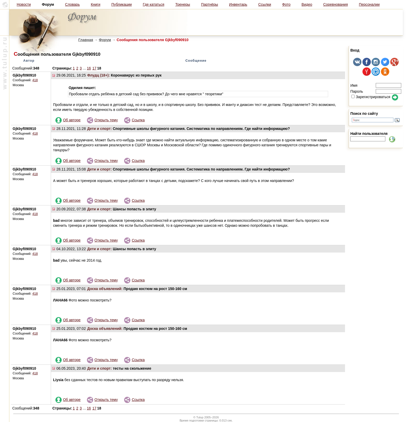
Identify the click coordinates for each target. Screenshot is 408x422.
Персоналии (369, 4)
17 (94, 68)
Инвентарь (238, 4)
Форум (105, 40)
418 (35, 80)
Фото (286, 4)
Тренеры (182, 4)
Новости (24, 4)
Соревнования (335, 4)
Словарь (72, 4)
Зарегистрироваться (370, 97)
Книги (95, 4)
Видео (307, 4)
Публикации (121, 4)
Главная (85, 40)
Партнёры (209, 4)
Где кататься (153, 4)
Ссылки (264, 4)
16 (89, 68)
